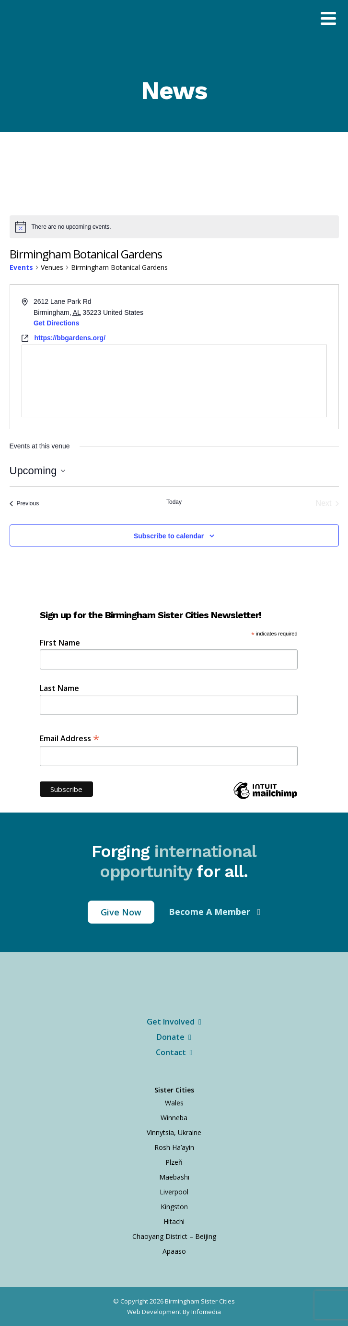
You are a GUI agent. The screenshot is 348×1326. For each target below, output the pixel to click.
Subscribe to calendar (169, 536)
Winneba (174, 1117)
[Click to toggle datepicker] (37, 471)
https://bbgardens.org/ (70, 338)
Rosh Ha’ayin (174, 1147)
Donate (174, 1037)
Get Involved (174, 1021)
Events (21, 267)
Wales (174, 1102)
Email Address (69, 738)
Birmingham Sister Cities (200, 1301)
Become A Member (211, 911)
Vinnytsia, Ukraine (174, 1132)
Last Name (59, 688)
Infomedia (206, 1311)
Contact (174, 1052)
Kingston (174, 1206)
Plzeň (174, 1162)
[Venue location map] (174, 381)
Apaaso (174, 1251)
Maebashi (174, 1176)
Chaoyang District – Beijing (174, 1236)
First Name (60, 642)
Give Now (121, 912)
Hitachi (174, 1221)
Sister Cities (174, 1089)
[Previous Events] (24, 503)
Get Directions (57, 323)
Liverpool (174, 1191)
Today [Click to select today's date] (174, 502)
